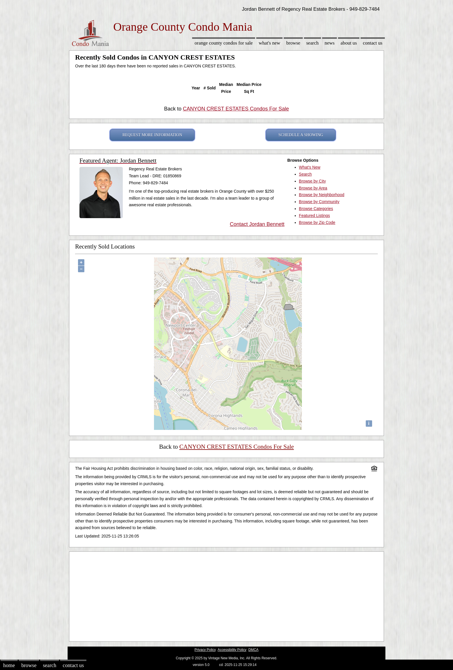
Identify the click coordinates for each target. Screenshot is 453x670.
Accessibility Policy (232, 650)
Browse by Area (313, 188)
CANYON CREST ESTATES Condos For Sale (236, 109)
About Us (349, 43)
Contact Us (373, 43)
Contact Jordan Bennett (257, 224)
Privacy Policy (205, 650)
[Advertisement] (226, 595)
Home (9, 665)
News (330, 43)
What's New (269, 43)
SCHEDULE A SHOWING (301, 135)
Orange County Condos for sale (223, 43)
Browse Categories (316, 208)
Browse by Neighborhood (321, 194)
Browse (293, 43)
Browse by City (312, 181)
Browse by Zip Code (317, 222)
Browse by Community (319, 201)
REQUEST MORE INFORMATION (152, 135)
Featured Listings (314, 215)
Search (312, 43)
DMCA (253, 650)
